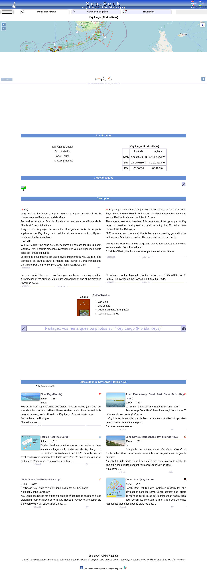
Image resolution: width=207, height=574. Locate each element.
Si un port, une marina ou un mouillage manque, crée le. (118, 559)
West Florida (63, 156)
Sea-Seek (103, 3)
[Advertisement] (103, 107)
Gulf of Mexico (62, 151)
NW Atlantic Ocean (62, 146)
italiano (194, 7)
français (202, 3)
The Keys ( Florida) (62, 160)
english (194, 3)
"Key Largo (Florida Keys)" (103, 328)
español (202, 7)
